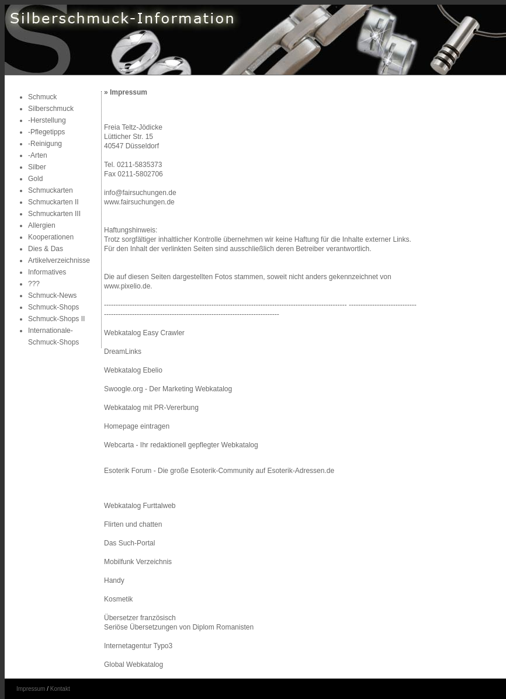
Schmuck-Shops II (56, 319)
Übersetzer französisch (140, 618)
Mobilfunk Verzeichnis (138, 562)
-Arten (37, 155)
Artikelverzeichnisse (59, 260)
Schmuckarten (50, 190)
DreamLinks (122, 351)
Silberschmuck (51, 109)
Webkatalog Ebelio (133, 370)
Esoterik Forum (127, 471)
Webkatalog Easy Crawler (144, 333)
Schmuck (42, 97)
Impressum (30, 689)
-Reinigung (45, 144)
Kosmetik (118, 599)
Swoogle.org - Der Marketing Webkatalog (168, 389)
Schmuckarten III (54, 214)
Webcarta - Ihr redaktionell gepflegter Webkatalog (181, 445)
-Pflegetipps (46, 132)
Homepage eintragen (136, 426)
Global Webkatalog (133, 664)
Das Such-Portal (129, 543)
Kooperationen (51, 237)
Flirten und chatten (133, 524)
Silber (37, 167)
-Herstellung (47, 120)
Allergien (42, 225)
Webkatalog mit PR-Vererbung (151, 408)
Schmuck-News (52, 295)
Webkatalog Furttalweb (140, 506)
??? (34, 284)
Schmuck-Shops (53, 307)
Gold (35, 179)
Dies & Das (45, 249)
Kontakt (60, 689)
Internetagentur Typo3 (138, 646)
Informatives (47, 272)
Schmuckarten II (53, 202)
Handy (114, 580)
